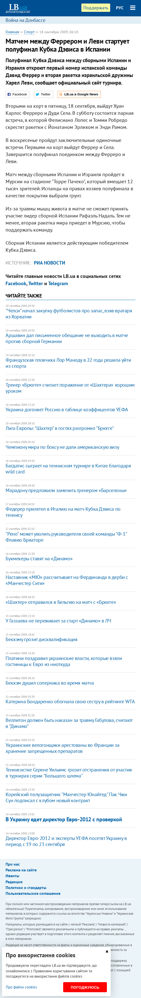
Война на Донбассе (25, 20)
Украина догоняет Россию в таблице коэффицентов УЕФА (67, 409)
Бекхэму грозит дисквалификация (41, 639)
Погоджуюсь (85, 987)
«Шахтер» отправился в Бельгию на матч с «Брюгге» (61, 602)
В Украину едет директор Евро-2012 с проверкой (64, 819)
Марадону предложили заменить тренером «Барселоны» (66, 490)
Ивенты (12, 875)
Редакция (14, 881)
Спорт (29, 31)
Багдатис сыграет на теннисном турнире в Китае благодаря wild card (68, 468)
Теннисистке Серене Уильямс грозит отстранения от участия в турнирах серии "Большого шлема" (69, 772)
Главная (12, 31)
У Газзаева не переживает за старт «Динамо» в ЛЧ (58, 620)
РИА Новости (49, 263)
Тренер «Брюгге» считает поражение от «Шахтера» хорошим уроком (70, 388)
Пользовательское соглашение (33, 893)
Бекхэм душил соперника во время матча (50, 683)
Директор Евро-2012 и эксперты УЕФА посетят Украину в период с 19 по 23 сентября (66, 841)
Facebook (16, 283)
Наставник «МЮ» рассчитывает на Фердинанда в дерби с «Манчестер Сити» (67, 580)
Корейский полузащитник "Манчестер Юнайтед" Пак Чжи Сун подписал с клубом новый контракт (66, 797)
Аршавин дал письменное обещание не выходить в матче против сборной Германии (67, 338)
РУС (120, 8)
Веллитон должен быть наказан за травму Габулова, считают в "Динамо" (69, 723)
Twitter (35, 283)
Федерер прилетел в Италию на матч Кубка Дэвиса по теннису (63, 512)
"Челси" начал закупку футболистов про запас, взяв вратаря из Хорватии (69, 313)
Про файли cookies (21, 987)
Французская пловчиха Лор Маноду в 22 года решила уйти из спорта (68, 363)
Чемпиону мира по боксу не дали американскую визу (62, 447)
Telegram (58, 283)
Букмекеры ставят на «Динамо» (39, 558)
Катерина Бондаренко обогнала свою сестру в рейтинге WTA (70, 701)
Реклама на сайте (21, 869)
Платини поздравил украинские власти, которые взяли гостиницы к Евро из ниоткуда (64, 661)
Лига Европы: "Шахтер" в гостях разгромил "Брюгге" (60, 428)
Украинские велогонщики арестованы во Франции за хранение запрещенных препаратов (62, 748)
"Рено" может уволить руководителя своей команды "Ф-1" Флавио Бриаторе (66, 537)
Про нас (13, 864)
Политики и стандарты (26, 887)
